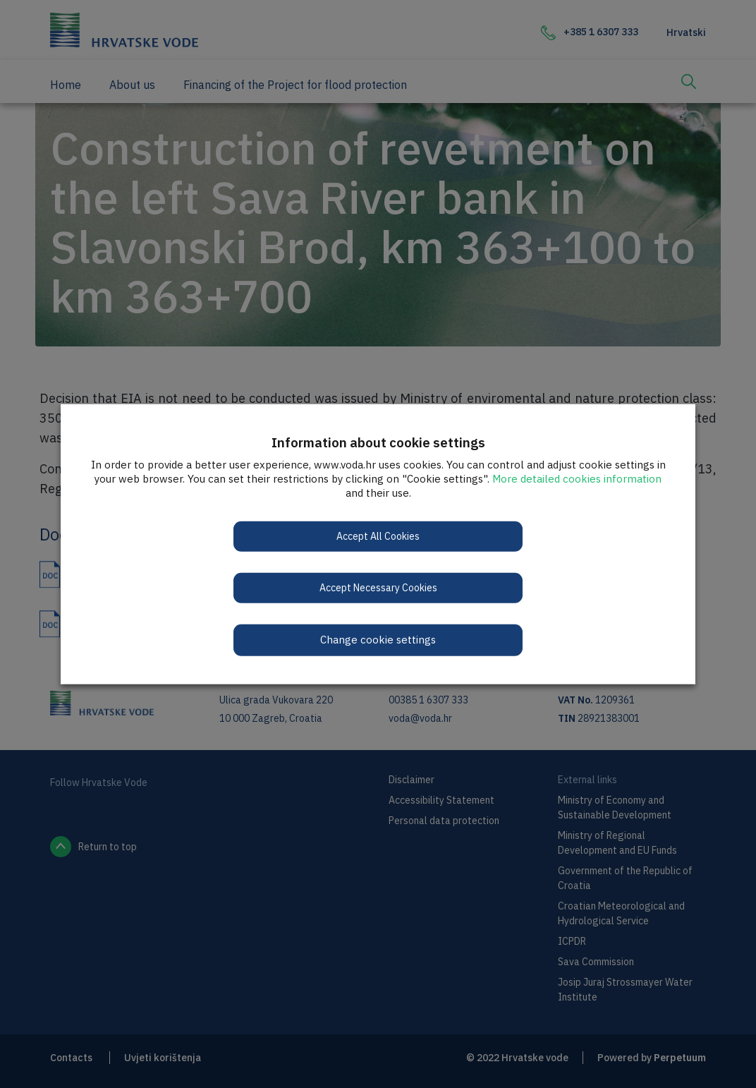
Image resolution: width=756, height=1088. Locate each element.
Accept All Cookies (378, 536)
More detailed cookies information (577, 478)
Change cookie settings (378, 639)
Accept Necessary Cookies (378, 587)
